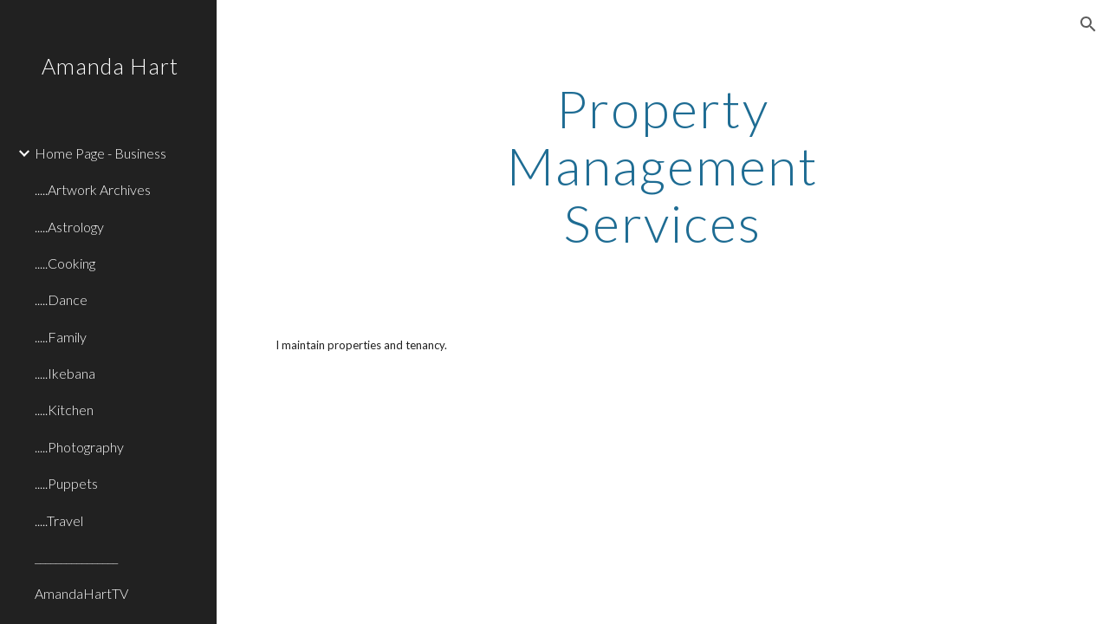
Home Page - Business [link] (100, 153)
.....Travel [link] (59, 520)
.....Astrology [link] (69, 226)
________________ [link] (76, 557)
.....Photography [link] (79, 447)
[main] (662, 165)
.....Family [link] (61, 336)
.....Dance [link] (61, 299)
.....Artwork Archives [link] (93, 189)
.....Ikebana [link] (65, 373)
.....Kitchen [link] (64, 409)
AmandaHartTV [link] (81, 593)
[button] (1088, 24)
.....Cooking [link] (65, 263)
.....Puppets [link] (66, 483)
